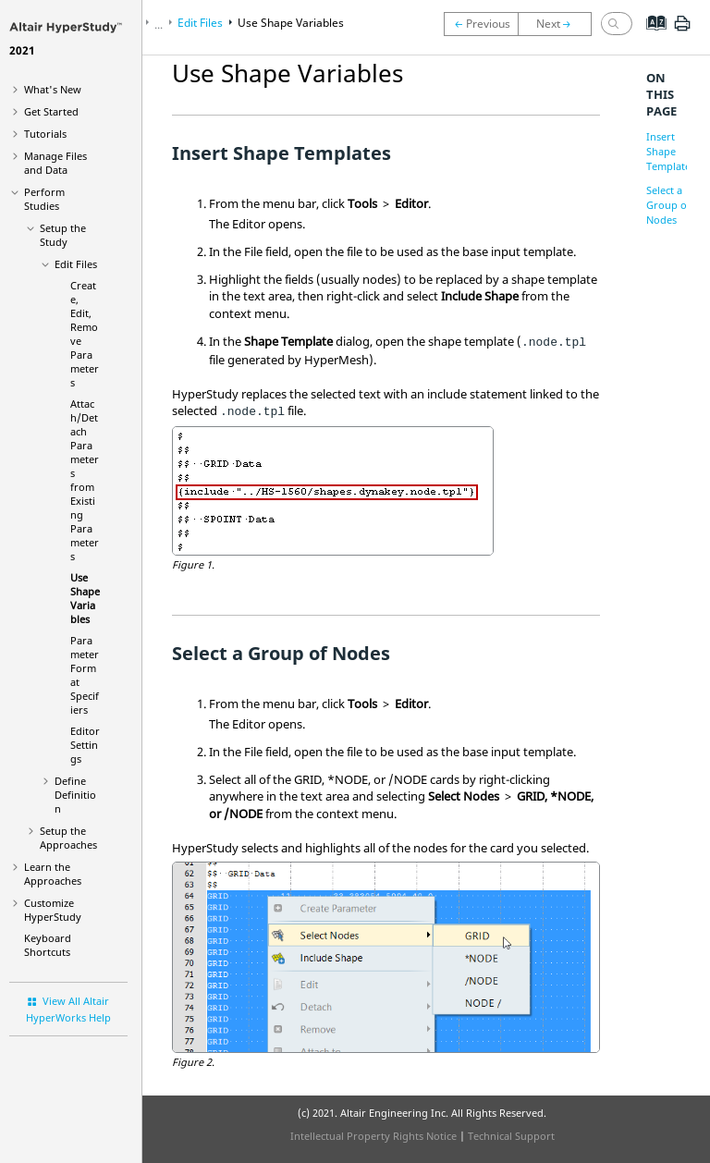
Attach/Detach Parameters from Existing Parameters (84, 480)
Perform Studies (44, 199)
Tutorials (45, 134)
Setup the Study (63, 235)
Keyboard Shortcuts (47, 945)
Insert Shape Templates (670, 151)
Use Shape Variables (85, 598)
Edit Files (76, 264)
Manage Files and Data (55, 163)
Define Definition (75, 794)
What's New (52, 89)
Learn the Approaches (52, 874)
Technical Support (511, 1136)
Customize (52, 910)
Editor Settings (85, 744)
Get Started (51, 111)
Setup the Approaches (68, 837)
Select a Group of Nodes (668, 204)
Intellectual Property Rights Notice (373, 1136)
